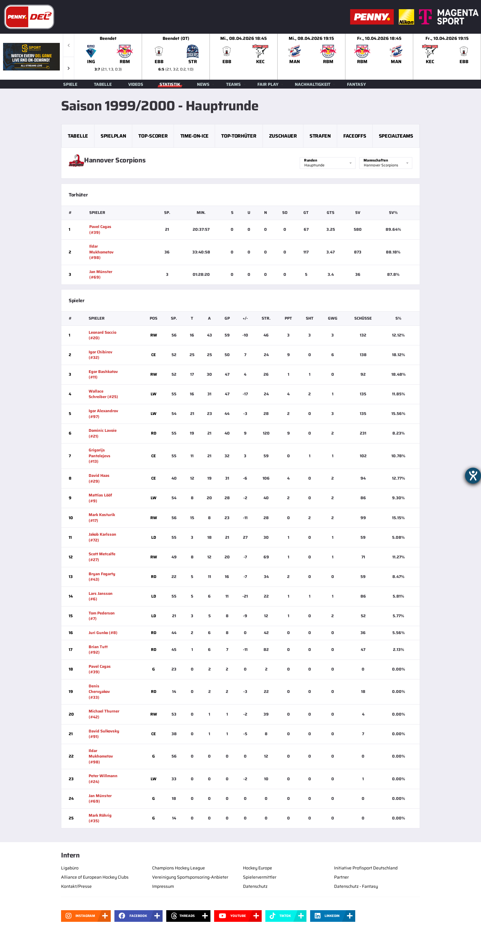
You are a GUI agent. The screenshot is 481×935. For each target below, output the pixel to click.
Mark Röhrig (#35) (100, 818)
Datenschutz (255, 886)
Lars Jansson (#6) (101, 596)
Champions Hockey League (178, 868)
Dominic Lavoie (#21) (103, 433)
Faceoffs (354, 136)
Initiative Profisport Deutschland (366, 868)
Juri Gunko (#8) (103, 632)
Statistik (170, 84)
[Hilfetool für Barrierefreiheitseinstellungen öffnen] (473, 476)
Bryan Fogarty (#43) (102, 577)
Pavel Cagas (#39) (100, 229)
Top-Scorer (152, 136)
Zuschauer (283, 136)
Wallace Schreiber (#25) (103, 394)
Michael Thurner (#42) (104, 714)
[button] (68, 68)
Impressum (163, 886)
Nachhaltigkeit (312, 84)
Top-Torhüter (238, 136)
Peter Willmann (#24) (103, 779)
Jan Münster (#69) (100, 274)
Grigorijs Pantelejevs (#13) (99, 456)
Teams (233, 84)
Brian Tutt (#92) (98, 650)
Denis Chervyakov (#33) (99, 692)
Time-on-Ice (194, 136)
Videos (135, 84)
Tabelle (103, 84)
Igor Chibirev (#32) (100, 355)
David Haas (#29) (99, 478)
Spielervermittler (259, 877)
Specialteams (396, 136)
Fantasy (356, 84)
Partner (341, 877)
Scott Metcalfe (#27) (102, 557)
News (203, 84)
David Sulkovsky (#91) (104, 734)
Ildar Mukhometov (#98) (101, 252)
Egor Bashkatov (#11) (103, 374)
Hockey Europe (257, 868)
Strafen (320, 136)
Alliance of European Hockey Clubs (95, 877)
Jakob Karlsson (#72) (102, 537)
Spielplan (113, 136)
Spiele (70, 84)
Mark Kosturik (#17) (102, 517)
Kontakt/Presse (76, 886)
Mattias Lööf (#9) (100, 498)
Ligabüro (70, 868)
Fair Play (268, 84)
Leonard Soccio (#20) (102, 335)
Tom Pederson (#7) (102, 616)
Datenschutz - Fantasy (356, 886)
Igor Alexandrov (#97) (103, 414)
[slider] (277, 57)
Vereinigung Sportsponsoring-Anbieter (190, 877)
